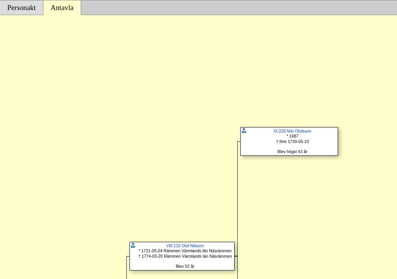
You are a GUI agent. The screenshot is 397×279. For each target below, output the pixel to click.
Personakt (21, 7)
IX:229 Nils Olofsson (292, 131)
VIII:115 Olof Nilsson (185, 245)
